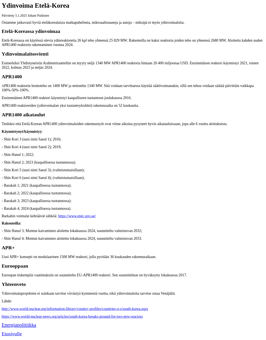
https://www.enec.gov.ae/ (77, 216)
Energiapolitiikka (19, 325)
